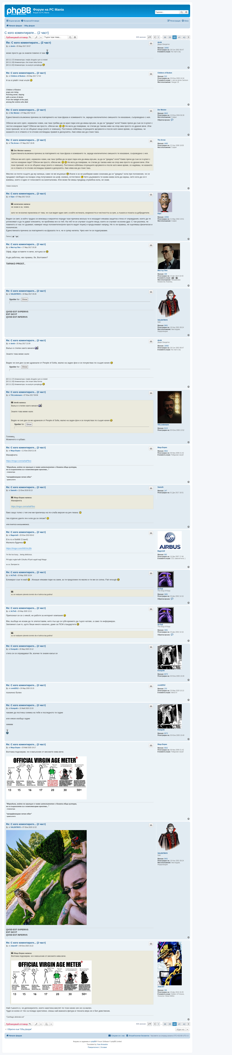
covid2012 (161, 685)
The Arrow (161, 140)
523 (165, 76)
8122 (166, 428)
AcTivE (160, 589)
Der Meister (162, 110)
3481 (166, 594)
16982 (166, 48)
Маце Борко (162, 447)
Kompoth (161, 670)
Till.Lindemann (163, 425)
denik (160, 42)
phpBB (93, 1041)
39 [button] (170, 37)
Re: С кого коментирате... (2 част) (28, 42)
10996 (166, 217)
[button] (149, 37)
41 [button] (179, 37)
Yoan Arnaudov (102, 1044)
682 (165, 554)
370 (165, 689)
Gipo (159, 213)
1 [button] (158, 37)
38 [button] (165, 37)
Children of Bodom (165, 73)
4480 (166, 143)
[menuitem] (30, 21)
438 (165, 274)
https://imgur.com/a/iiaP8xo (18, 461)
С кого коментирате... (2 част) (27, 33)
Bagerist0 (161, 551)
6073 (166, 674)
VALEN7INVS (163, 320)
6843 (166, 113)
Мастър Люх (163, 270)
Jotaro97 (161, 987)
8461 (166, 325)
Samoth (161, 487)
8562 (166, 451)
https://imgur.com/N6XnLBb (19, 548)
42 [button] (184, 37)
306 (165, 990)
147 (165, 491)
